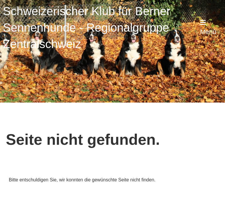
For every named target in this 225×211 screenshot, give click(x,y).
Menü (208, 27)
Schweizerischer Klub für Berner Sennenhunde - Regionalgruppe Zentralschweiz (86, 27)
